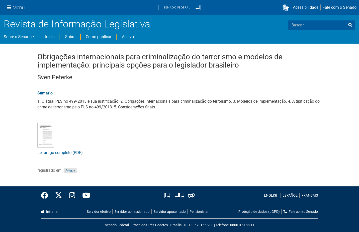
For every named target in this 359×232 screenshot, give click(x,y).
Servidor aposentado (170, 212)
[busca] (350, 25)
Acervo (128, 36)
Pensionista (198, 212)
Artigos (70, 170)
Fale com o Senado (340, 7)
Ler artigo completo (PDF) (60, 152)
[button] (286, 7)
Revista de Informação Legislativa (77, 24)
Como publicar (98, 36)
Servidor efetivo (99, 212)
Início (50, 36)
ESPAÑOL (290, 195)
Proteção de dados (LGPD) (259, 212)
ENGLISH (271, 195)
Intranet (50, 212)
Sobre (70, 36)
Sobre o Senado (18, 36)
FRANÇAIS (309, 195)
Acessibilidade (305, 7)
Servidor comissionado (132, 212)
